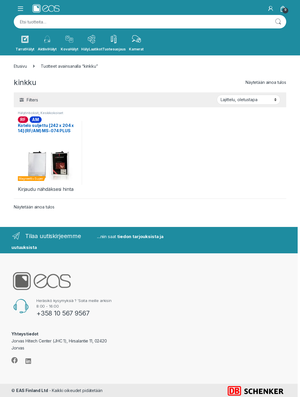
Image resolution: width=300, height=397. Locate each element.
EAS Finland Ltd (32, 390)
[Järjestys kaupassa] (248, 100)
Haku (278, 21)
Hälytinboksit (28, 113)
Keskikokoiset (51, 113)
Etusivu (20, 66)
